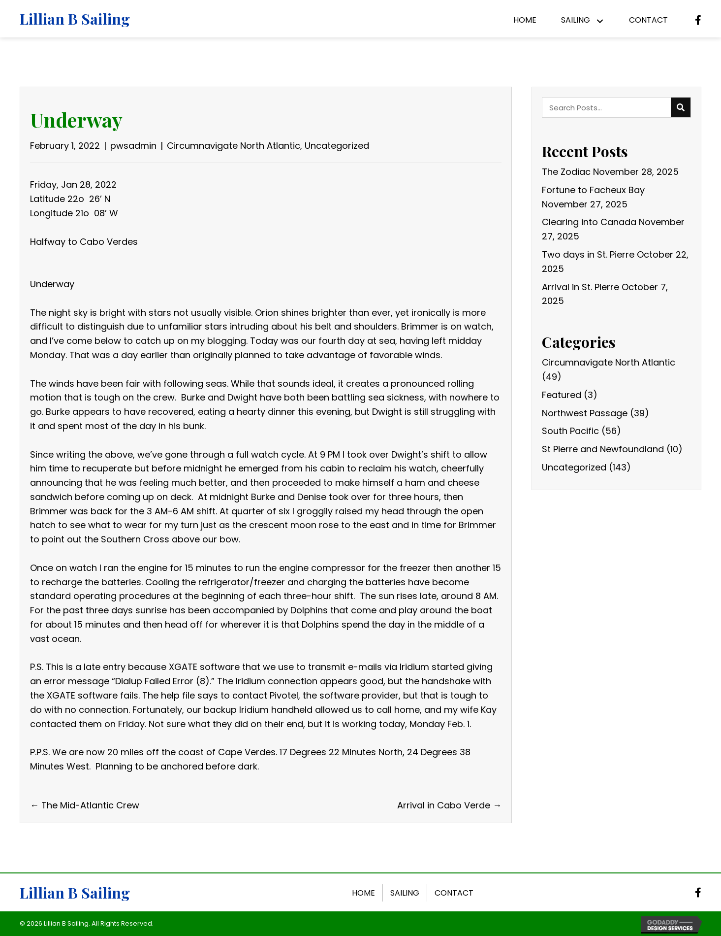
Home (363, 893)
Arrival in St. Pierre (580, 287)
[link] (525, 21)
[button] (600, 21)
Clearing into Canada (589, 222)
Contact (454, 893)
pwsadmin (133, 145)
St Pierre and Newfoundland (603, 449)
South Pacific (570, 431)
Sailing (404, 893)
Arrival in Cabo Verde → (449, 805)
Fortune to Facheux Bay (593, 190)
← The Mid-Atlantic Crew (84, 805)
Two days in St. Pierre (588, 254)
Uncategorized (337, 145)
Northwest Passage (584, 413)
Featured (561, 395)
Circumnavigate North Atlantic (233, 145)
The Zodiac (566, 172)
